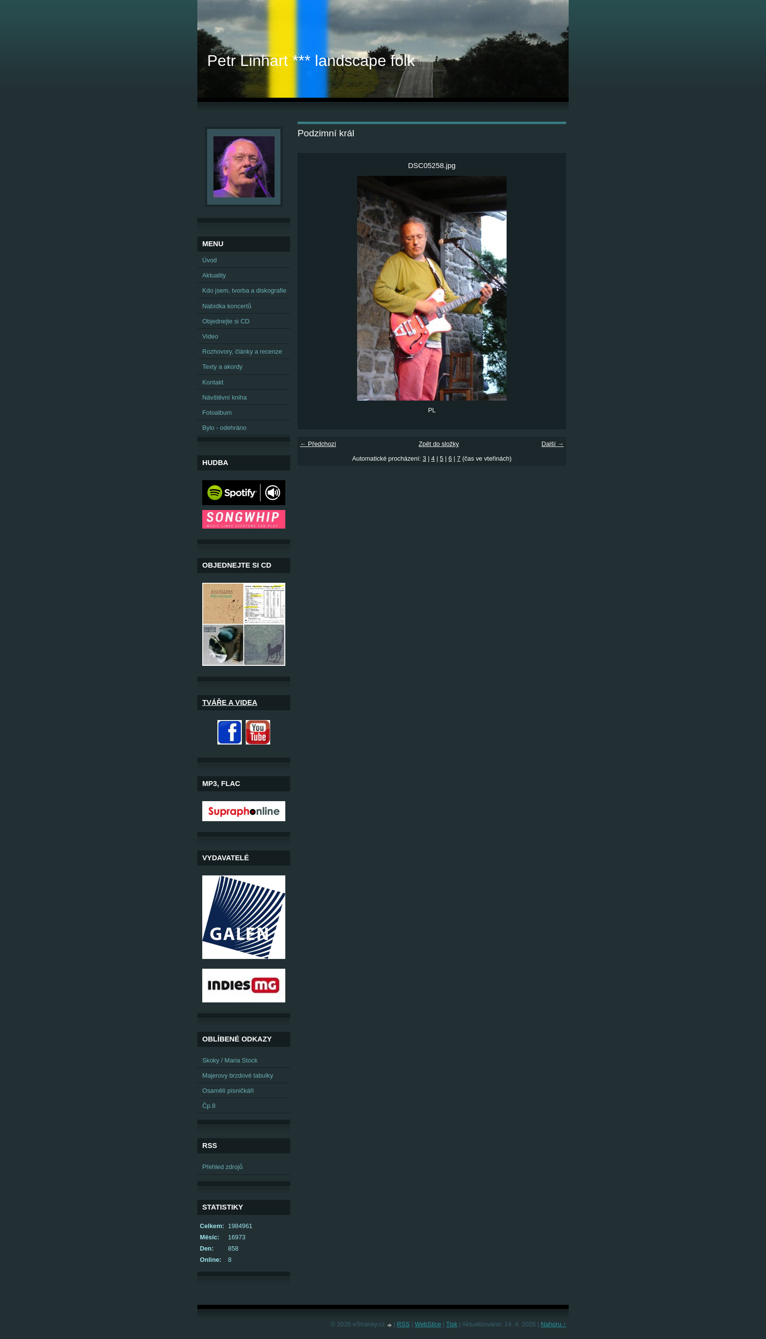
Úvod (209, 260)
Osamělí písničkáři (228, 1090)
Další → (552, 443)
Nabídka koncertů (226, 306)
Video (210, 336)
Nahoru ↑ (553, 1324)
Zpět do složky (439, 443)
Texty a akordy (222, 366)
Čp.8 (208, 1105)
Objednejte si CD (226, 321)
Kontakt (212, 382)
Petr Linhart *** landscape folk (311, 60)
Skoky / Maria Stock (229, 1060)
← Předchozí (318, 443)
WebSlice (428, 1324)
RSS (403, 1324)
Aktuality (214, 275)
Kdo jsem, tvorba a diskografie (244, 290)
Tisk (451, 1324)
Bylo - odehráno (224, 427)
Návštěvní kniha (224, 397)
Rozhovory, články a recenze (242, 351)
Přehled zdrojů (222, 1166)
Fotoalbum (217, 412)
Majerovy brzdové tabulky (237, 1075)
